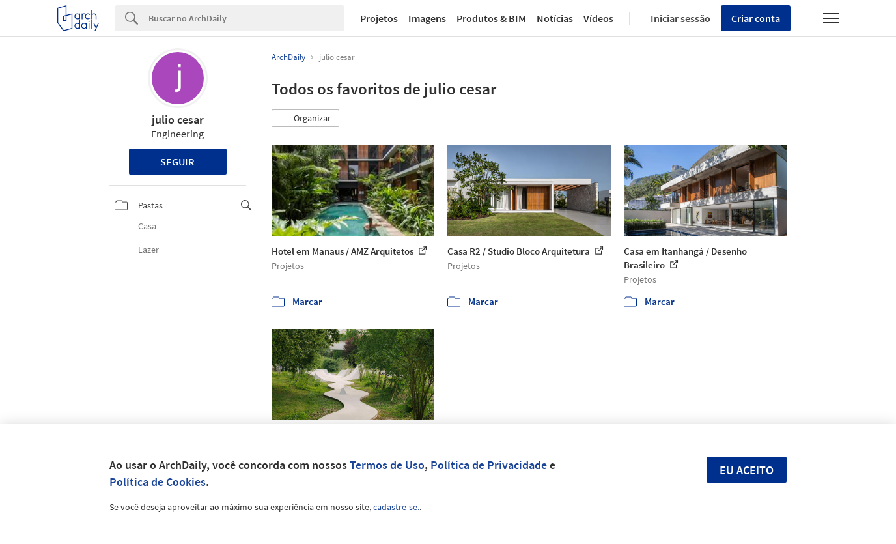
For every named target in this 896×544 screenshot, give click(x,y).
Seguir (177, 161)
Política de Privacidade (488, 464)
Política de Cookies (157, 481)
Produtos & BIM (491, 18)
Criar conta (755, 18)
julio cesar (178, 119)
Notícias (555, 18)
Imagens (427, 18)
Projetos (379, 18)
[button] (305, 118)
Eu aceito (747, 470)
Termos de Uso (387, 464)
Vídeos (598, 18)
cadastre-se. (396, 507)
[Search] (246, 18)
